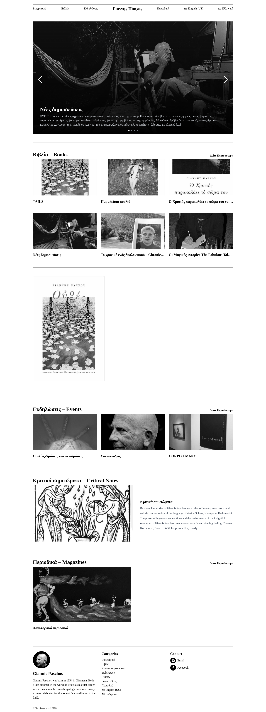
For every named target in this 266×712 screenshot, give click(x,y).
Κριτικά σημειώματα (114, 668)
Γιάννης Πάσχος (127, 8)
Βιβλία (65, 8)
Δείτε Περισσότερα (221, 155)
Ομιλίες (106, 676)
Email (180, 660)
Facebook (183, 667)
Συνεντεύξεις (109, 681)
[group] (133, 77)
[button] (40, 79)
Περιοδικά (163, 8)
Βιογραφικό (40, 8)
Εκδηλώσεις (91, 8)
